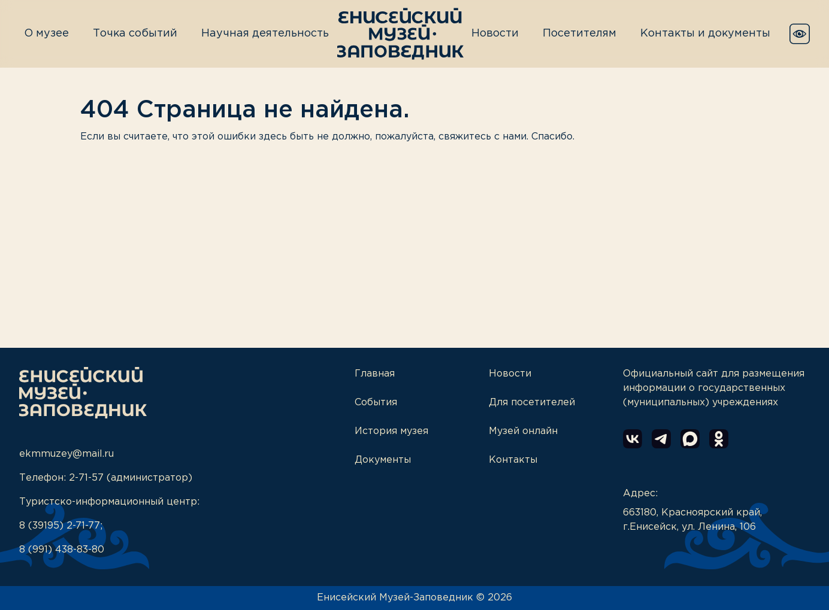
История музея (391, 431)
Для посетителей (532, 402)
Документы (383, 460)
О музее (46, 33)
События (376, 402)
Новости (495, 33)
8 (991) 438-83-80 (61, 549)
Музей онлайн (523, 431)
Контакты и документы (705, 33)
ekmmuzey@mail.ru (66, 454)
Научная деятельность (265, 33)
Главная (375, 373)
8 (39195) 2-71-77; (60, 525)
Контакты (513, 460)
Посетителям (579, 33)
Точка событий (135, 33)
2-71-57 (86, 478)
